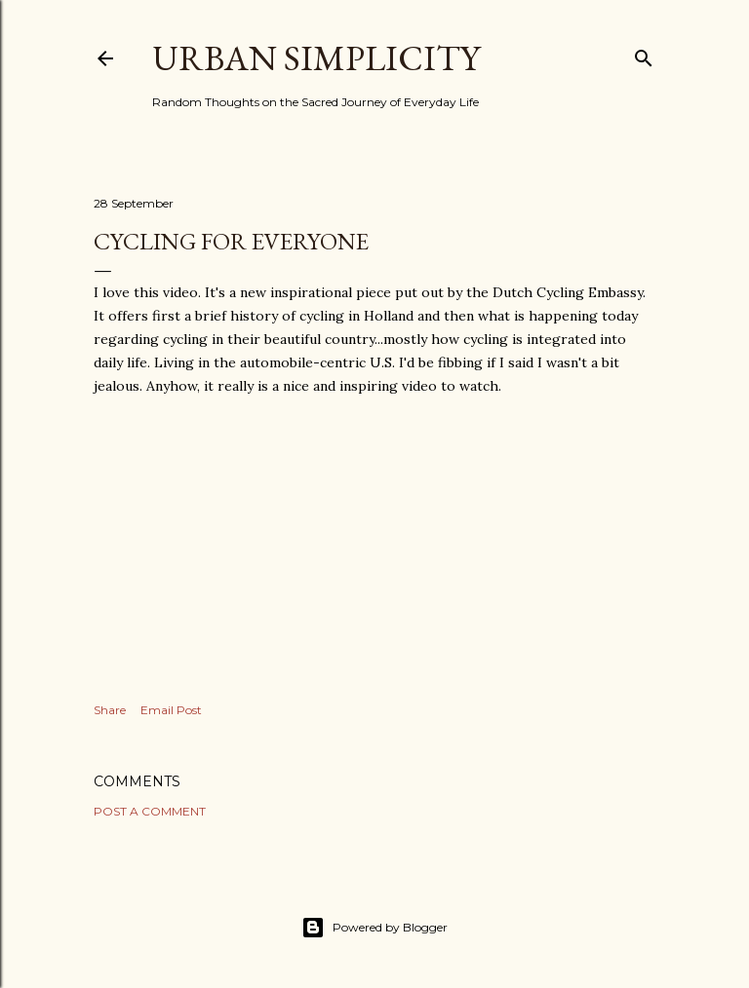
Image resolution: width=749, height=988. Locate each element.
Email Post (171, 710)
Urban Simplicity (316, 58)
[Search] (643, 54)
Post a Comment (150, 811)
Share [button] (110, 710)
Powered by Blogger (374, 927)
